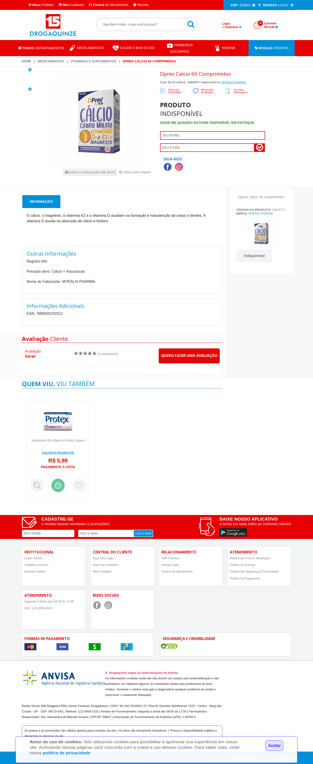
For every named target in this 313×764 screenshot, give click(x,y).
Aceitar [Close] (274, 745)
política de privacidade (67, 752)
